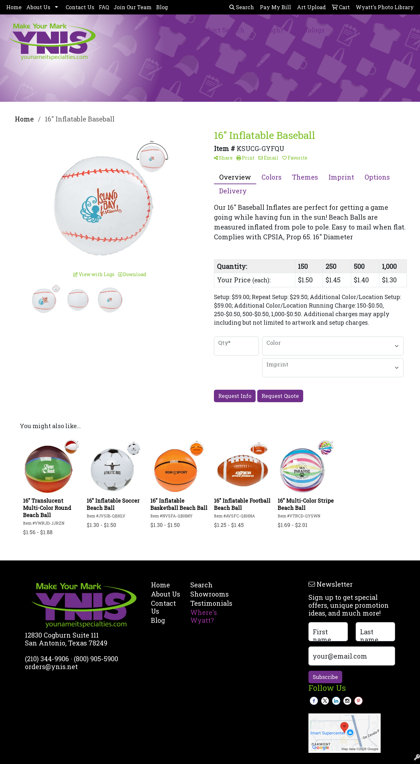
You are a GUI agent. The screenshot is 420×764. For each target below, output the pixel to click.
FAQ (104, 7)
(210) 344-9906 (47, 658)
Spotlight (271, 30)
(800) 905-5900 (96, 658)
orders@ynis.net (51, 666)
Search (241, 7)
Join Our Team (133, 7)
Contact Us (80, 7)
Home (14, 7)
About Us (38, 7)
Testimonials (206, 603)
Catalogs (313, 30)
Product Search (219, 30)
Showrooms (206, 594)
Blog (162, 7)
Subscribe (325, 676)
